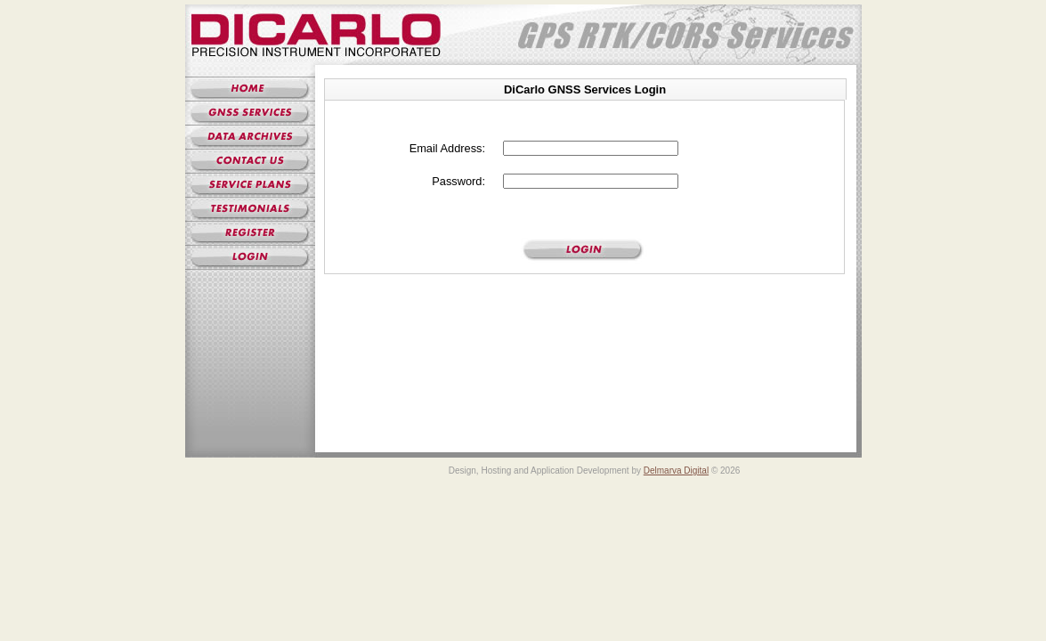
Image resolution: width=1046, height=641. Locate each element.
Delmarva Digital (676, 470)
